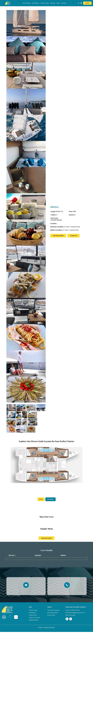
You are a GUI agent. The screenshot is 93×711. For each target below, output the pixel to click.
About (58, 3)
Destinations (35, 3)
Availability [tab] (50, 499)
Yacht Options (26, 3)
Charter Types (44, 3)
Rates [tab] (41, 499)
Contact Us (73, 236)
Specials (63, 3)
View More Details (58, 236)
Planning (52, 3)
